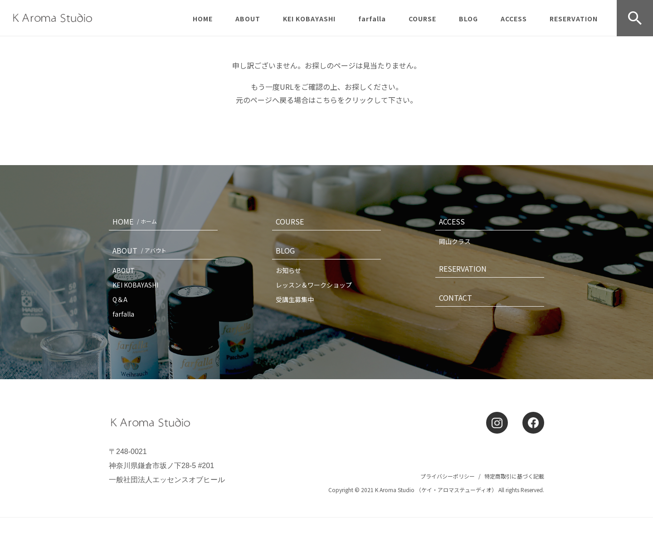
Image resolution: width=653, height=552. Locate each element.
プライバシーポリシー (447, 476)
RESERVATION (574, 18)
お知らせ (288, 270)
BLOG (468, 18)
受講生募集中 (295, 299)
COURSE (422, 18)
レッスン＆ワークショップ (314, 284)
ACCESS (514, 18)
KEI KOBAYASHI (309, 18)
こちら (326, 99)
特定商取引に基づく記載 (514, 476)
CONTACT (455, 297)
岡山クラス (455, 241)
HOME (203, 18)
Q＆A (119, 299)
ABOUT (247, 18)
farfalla (372, 18)
